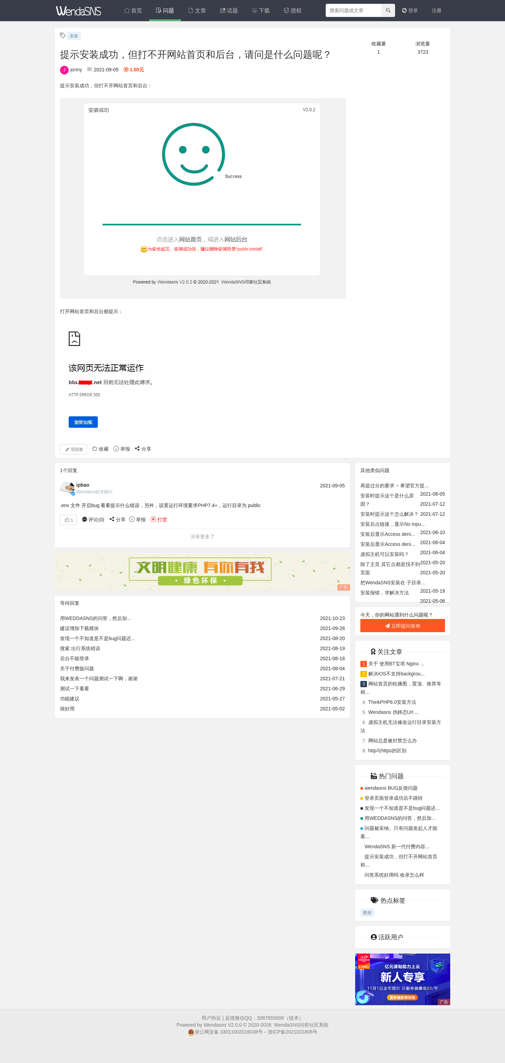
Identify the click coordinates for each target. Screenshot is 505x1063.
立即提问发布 (402, 626)
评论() (93, 519)
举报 (121, 449)
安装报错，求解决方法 (384, 592)
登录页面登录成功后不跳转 (394, 798)
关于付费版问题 (77, 668)
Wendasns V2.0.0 (223, 1025)
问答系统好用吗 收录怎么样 (394, 875)
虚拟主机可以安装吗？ (384, 554)
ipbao (82, 485)
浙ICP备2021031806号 (292, 1032)
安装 (74, 36)
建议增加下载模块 (79, 628)
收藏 (100, 449)
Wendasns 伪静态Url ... (393, 712)
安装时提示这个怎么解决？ (389, 514)
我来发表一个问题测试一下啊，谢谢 (99, 678)
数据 (367, 912)
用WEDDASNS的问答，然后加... (95, 618)
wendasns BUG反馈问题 (391, 788)
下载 (261, 11)
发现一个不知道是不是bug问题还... (97, 638)
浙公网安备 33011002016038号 (225, 1032)
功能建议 (69, 698)
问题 (165, 11)
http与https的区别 (387, 750)
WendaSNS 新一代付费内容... (397, 846)
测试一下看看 (74, 688)
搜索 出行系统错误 (80, 648)
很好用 (67, 708)
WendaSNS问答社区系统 (301, 1025)
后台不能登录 (74, 658)
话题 (229, 11)
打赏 (159, 519)
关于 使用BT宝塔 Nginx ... (396, 663)
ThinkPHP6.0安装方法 (392, 702)
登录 (410, 10)
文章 (197, 11)
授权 (293, 11)
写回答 (73, 449)
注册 (437, 10)
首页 (133, 11)
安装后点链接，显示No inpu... (392, 524)
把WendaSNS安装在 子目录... (392, 582)
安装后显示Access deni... (387, 534)
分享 (143, 449)
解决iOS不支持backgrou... (396, 673)
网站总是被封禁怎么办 (392, 740)
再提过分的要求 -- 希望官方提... (394, 485)
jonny (71, 69)
